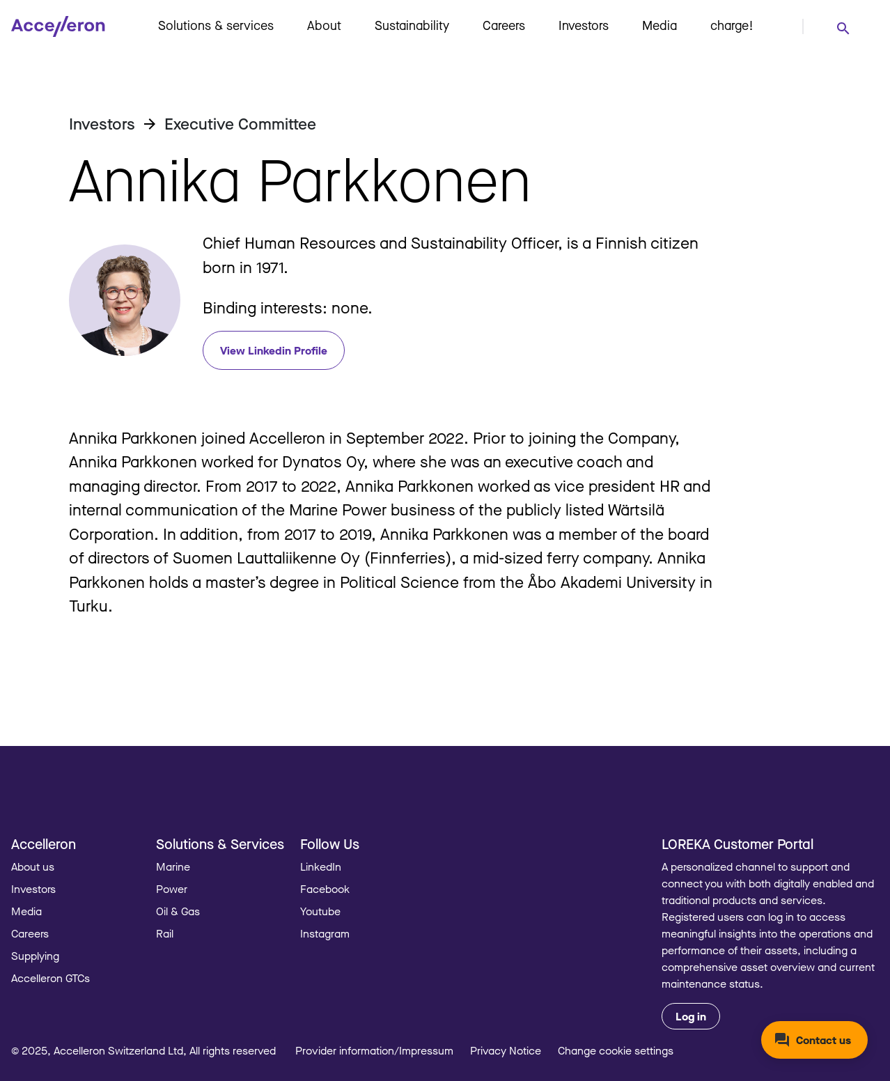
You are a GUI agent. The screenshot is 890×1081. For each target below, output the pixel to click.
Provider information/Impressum (374, 1050)
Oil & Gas (178, 911)
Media (659, 25)
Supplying (35, 956)
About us (32, 866)
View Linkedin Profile (273, 350)
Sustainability (412, 25)
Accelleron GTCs (50, 978)
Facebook (325, 889)
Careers (504, 25)
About (324, 25)
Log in (691, 1016)
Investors (584, 25)
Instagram (325, 933)
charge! (732, 25)
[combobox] (842, 27)
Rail (164, 933)
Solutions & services (216, 25)
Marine (173, 866)
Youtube (320, 911)
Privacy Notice (505, 1050)
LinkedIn (320, 866)
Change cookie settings (615, 1050)
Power (171, 889)
